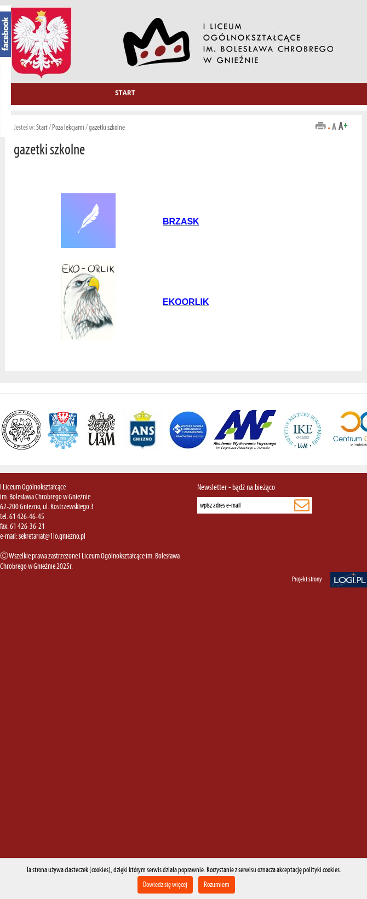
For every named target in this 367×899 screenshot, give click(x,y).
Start (125, 92)
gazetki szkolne (107, 127)
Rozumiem (217, 884)
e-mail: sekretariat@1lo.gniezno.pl (42, 536)
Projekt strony (307, 579)
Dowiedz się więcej (165, 884)
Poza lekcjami (68, 127)
